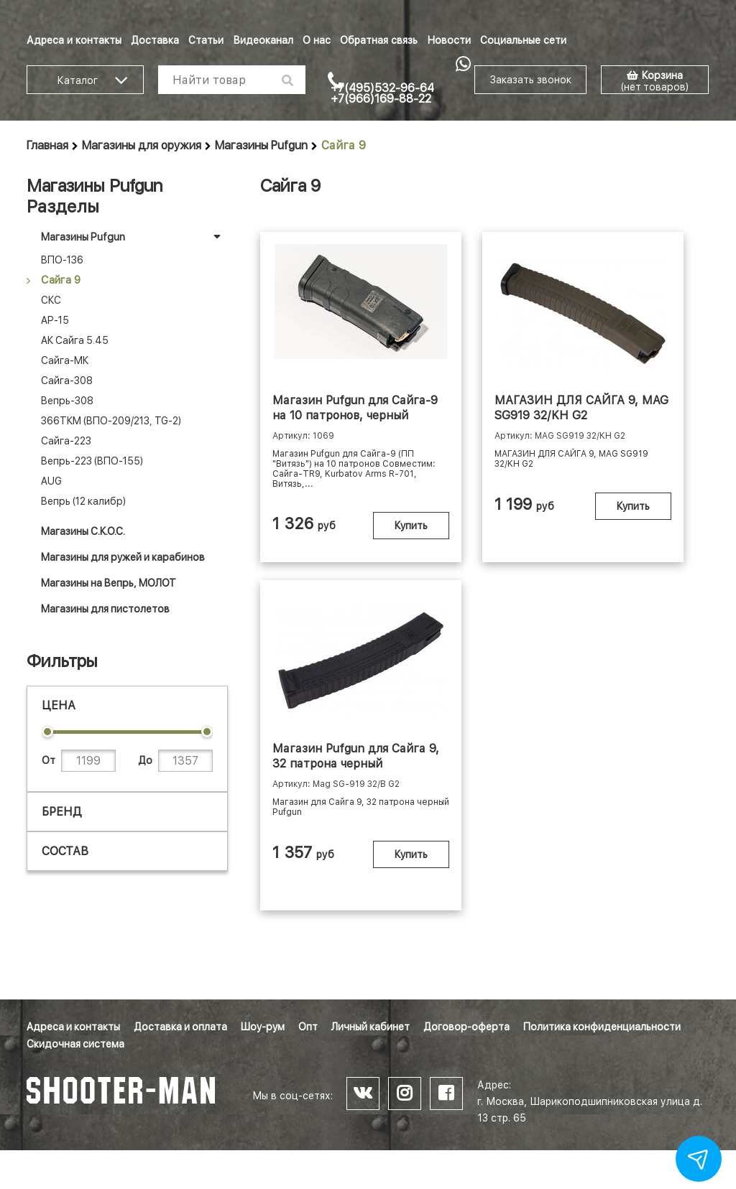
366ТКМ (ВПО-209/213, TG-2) (111, 420)
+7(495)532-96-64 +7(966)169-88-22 (382, 93)
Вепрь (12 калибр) (83, 501)
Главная (47, 145)
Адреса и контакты (74, 40)
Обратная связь (379, 40)
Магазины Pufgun (261, 145)
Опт (308, 1026)
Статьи (206, 40)
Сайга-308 (67, 380)
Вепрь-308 (67, 400)
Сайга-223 (66, 441)
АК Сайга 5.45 (75, 340)
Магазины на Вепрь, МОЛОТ (108, 583)
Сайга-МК (64, 360)
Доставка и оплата (180, 1026)
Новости (449, 40)
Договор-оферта (466, 1026)
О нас (317, 40)
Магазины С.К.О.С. (83, 531)
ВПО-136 (62, 260)
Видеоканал (263, 40)
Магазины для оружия (141, 145)
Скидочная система (75, 1044)
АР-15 (55, 320)
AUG (51, 481)
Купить (396, 540)
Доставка (155, 40)
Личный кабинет (370, 1026)
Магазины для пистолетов (105, 609)
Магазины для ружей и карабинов (123, 557)
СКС (51, 300)
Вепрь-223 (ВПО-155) (92, 461)
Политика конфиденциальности (602, 1026)
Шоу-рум (263, 1026)
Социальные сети (523, 40)
